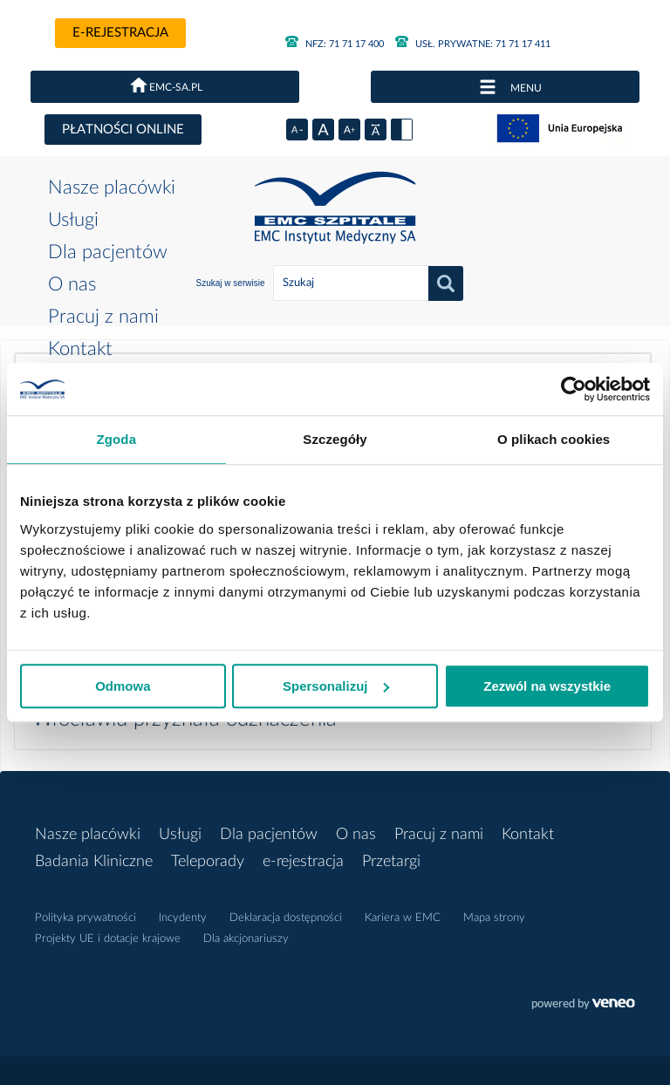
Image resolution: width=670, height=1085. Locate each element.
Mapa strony (494, 918)
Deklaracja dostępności (285, 918)
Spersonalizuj (336, 686)
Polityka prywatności (85, 918)
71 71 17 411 (472, 44)
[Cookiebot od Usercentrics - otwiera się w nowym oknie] (573, 389)
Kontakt (80, 348)
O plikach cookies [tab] (553, 439)
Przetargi (391, 862)
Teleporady (207, 862)
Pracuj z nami (103, 316)
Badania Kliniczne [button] (94, 862)
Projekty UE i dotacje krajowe (108, 939)
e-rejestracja (120, 32)
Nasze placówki (111, 187)
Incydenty (183, 918)
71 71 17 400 (334, 44)
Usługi (73, 219)
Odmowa (122, 686)
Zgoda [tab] (117, 439)
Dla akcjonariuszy (246, 939)
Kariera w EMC (403, 918)
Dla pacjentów (108, 252)
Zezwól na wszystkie (547, 686)
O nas (72, 284)
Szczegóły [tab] (334, 439)
